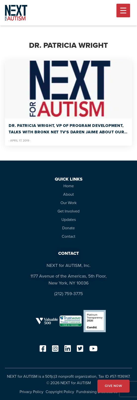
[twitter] (80, 350)
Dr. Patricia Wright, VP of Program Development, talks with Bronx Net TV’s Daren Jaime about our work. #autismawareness (66, 129)
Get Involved (68, 211)
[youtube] (93, 350)
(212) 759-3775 (68, 293)
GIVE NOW (113, 386)
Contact (68, 236)
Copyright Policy (60, 392)
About (68, 194)
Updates (68, 219)
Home (68, 186)
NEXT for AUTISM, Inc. (68, 265)
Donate (68, 228)
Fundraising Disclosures (96, 392)
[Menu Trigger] (123, 10)
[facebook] (43, 350)
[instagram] (55, 350)
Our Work (68, 203)
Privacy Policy (31, 392)
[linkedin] (67, 350)
